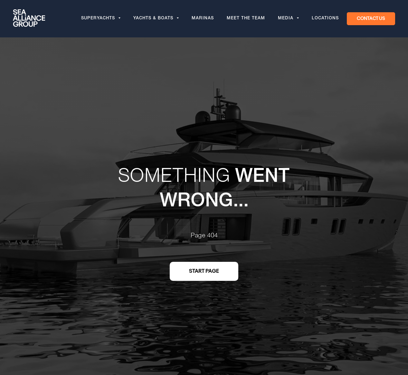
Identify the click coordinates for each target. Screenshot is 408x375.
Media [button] (286, 18)
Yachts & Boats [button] (154, 18)
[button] (371, 18)
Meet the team (246, 18)
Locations (325, 18)
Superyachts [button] (99, 18)
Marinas (203, 18)
